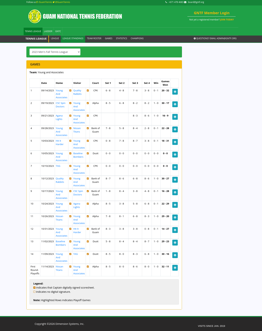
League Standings (73, 38)
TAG (58, 166)
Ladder (48, 31)
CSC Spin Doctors (61, 104)
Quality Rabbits (77, 92)
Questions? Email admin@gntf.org (215, 38)
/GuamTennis (44, 2)
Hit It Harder (60, 142)
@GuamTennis (61, 2)
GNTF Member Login (211, 12)
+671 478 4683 (174, 2)
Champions (137, 38)
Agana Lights (59, 117)
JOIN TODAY (227, 19)
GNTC (58, 31)
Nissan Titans (77, 129)
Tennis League (33, 31)
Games (108, 38)
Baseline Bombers (78, 155)
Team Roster (94, 38)
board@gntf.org (194, 2)
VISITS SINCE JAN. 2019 (211, 326)
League (55, 38)
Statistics (121, 38)
